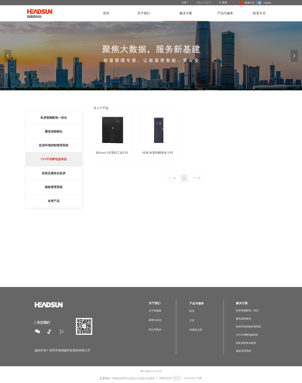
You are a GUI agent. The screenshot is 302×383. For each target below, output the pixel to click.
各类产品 (54, 201)
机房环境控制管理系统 (53, 145)
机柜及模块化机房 (53, 173)
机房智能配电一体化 (53, 117)
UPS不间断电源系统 (54, 159)
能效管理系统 (53, 187)
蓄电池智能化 (53, 131)
